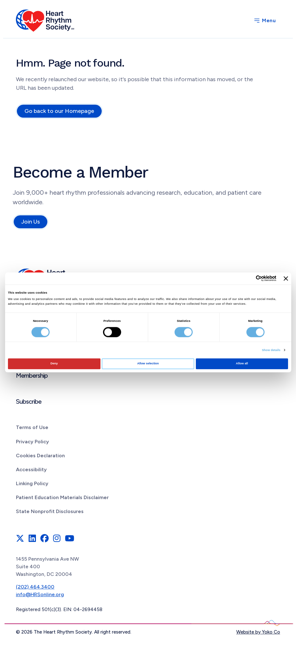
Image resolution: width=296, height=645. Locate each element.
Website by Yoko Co (258, 632)
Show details (271, 350)
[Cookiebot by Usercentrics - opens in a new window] (248, 279)
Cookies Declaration (40, 456)
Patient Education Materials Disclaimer (62, 497)
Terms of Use (32, 427)
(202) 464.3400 (35, 587)
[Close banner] (286, 278)
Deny (54, 363)
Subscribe (28, 401)
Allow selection (148, 363)
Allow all (242, 363)
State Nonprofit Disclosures (50, 511)
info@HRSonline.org (40, 594)
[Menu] (264, 20)
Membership (32, 375)
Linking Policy (32, 483)
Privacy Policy (32, 442)
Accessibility (31, 469)
